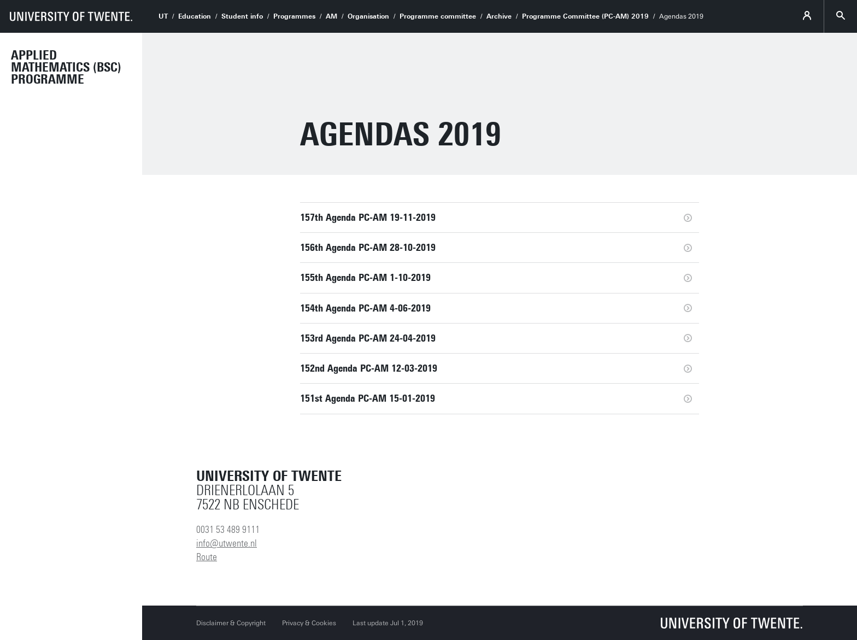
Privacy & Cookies (309, 623)
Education (194, 16)
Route (206, 557)
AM (331, 16)
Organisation (368, 16)
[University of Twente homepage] (71, 16)
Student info (242, 16)
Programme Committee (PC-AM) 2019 (585, 16)
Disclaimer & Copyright (231, 623)
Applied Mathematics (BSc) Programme (66, 67)
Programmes (294, 16)
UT (163, 16)
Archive (499, 16)
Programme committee (438, 16)
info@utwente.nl (226, 543)
